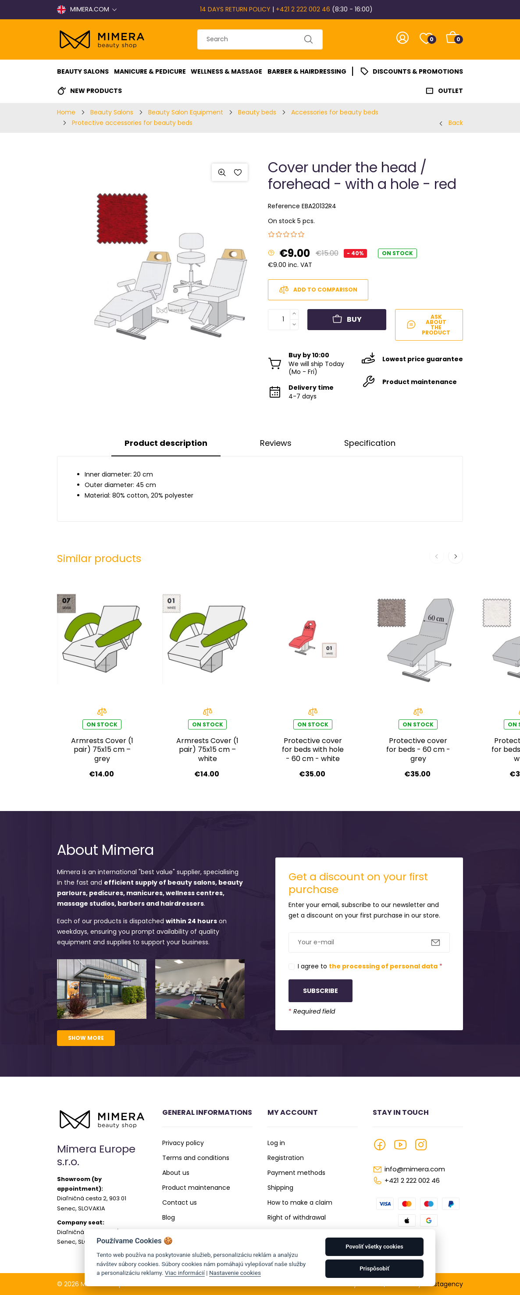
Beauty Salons (83, 71)
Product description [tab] (166, 443)
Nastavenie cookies (235, 1272)
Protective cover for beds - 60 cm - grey (418, 750)
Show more (86, 1038)
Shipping (280, 1187)
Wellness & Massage (226, 71)
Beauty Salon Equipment (185, 112)
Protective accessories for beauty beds (132, 123)
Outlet (450, 90)
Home (66, 112)
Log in (276, 1142)
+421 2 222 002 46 (303, 9)
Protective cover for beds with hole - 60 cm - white (313, 750)
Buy (347, 319)
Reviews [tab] (276, 443)
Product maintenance (196, 1187)
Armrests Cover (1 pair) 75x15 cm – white (207, 750)
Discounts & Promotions (418, 71)
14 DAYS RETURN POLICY (235, 9)
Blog (168, 1217)
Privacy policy (183, 1142)
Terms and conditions (195, 1157)
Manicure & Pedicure (150, 71)
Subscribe (320, 990)
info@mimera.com (415, 1169)
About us (175, 1172)
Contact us (179, 1202)
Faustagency (443, 1284)
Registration (285, 1157)
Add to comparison (318, 290)
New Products (96, 90)
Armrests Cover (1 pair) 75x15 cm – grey (102, 750)
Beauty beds (257, 112)
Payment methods (296, 1172)
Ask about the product (428, 324)
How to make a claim (299, 1202)
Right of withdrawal (296, 1217)
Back (456, 123)
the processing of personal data (383, 966)
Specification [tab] (369, 443)
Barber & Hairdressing (306, 71)
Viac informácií (185, 1272)
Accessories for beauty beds (334, 112)
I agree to (370, 966)
